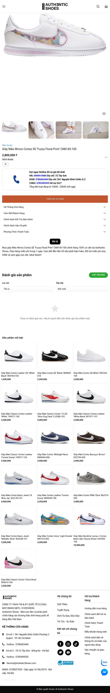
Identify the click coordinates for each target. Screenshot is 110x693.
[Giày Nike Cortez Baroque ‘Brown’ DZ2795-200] (91, 437)
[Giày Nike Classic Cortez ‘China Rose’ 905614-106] (19, 562)
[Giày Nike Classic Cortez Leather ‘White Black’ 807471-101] (91, 396)
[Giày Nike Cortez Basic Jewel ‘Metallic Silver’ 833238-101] (19, 518)
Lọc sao (5, 283)
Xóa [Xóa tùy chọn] (106, 157)
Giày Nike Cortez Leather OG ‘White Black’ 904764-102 (18, 374)
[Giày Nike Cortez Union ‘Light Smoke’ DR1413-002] (55, 519)
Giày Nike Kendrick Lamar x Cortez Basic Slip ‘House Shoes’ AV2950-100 (89, 539)
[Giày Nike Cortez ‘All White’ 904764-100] (91, 356)
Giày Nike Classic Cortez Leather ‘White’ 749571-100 (16, 415)
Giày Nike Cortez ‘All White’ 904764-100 (90, 374)
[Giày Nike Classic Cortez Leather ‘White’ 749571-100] (19, 396)
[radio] (5, 164)
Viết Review (98, 275)
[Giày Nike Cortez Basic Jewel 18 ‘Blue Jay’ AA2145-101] (19, 478)
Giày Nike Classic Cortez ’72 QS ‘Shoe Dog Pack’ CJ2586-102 (52, 415)
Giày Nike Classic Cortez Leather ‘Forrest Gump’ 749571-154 (16, 456)
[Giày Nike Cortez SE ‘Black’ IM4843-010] (55, 356)
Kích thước (7, 159)
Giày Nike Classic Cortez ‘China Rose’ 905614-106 (19, 581)
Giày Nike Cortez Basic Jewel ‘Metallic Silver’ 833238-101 (15, 537)
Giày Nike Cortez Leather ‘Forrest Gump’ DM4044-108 (52, 496)
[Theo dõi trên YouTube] (68, 652)
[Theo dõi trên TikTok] (76, 644)
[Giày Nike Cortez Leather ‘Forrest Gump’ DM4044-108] (55, 478)
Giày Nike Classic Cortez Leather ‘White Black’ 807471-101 (89, 415)
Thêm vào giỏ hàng (55, 199)
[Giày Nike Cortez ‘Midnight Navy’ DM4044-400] (55, 437)
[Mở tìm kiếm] (98, 6)
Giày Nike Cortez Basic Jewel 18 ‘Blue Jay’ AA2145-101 (16, 496)
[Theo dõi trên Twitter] (60, 652)
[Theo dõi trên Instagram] (68, 644)
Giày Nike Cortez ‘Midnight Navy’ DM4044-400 (52, 456)
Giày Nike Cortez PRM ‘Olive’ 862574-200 (91, 496)
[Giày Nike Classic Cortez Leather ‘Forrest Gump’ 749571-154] (19, 437)
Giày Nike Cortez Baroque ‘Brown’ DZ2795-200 (89, 456)
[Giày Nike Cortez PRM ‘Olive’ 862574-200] (91, 478)
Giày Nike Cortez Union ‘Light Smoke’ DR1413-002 (54, 537)
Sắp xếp (59, 283)
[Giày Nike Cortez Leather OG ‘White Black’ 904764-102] (19, 356)
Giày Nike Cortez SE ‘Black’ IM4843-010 (54, 374)
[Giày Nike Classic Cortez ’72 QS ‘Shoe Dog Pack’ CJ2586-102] (55, 396)
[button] (4, 6)
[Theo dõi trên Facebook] (60, 644)
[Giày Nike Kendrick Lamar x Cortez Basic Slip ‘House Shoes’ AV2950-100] (91, 519)
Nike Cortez (7, 145)
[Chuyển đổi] (104, 207)
